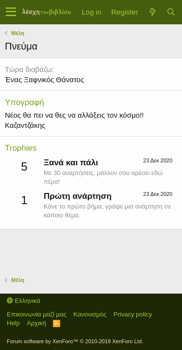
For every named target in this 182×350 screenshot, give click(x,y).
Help (13, 323)
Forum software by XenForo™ (75, 341)
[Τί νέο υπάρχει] (152, 12)
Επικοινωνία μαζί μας (36, 314)
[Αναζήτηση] (171, 12)
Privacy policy (133, 314)
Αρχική (36, 323)
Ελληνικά (23, 300)
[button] (11, 12)
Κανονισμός (89, 314)
